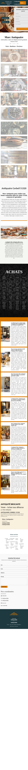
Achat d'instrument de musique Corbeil (7, 540)
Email (14, 569)
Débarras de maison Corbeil (7, 546)
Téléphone (14, 573)
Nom (14, 565)
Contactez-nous (5, 22)
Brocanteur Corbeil (12, 539)
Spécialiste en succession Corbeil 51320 (21, 546)
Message (14, 580)
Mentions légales (14, 626)
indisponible (17, 1)
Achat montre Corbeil (16, 542)
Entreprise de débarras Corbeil (12, 543)
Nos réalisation (5, 18)
